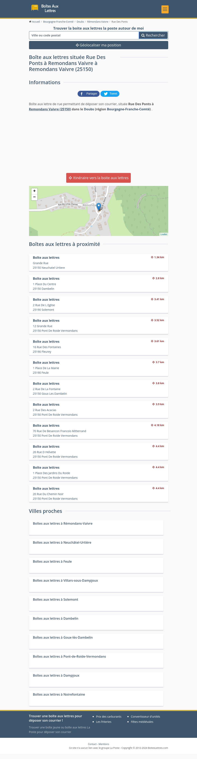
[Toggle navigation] (165, 11)
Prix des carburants (109, 721)
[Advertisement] (98, 147)
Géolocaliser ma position (98, 50)
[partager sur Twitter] (110, 98)
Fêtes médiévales (142, 727)
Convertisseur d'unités (145, 721)
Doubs (89, 114)
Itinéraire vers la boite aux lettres (98, 182)
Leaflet (163, 239)
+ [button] (34, 196)
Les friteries (103, 727)
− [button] (34, 202)
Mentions (104, 749)
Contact (92, 749)
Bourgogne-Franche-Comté (128, 114)
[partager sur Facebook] (89, 98)
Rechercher (153, 40)
